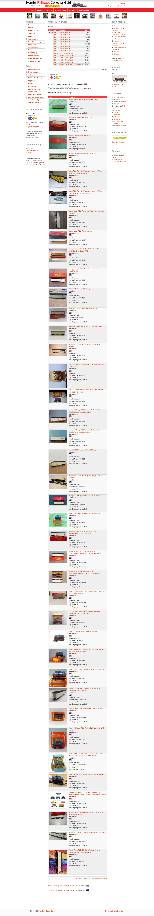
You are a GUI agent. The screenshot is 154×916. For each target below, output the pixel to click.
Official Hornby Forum (119, 161)
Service (72, 10)
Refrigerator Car (64, 32)
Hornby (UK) (30, 148)
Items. (124, 102)
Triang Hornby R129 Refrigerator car (80, 117)
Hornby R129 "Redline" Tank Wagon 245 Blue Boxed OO (87, 669)
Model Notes (32, 72)
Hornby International (32, 151)
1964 (55, 48)
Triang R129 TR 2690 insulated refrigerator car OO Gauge (87, 832)
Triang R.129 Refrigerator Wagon (79, 135)
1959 (55, 37)
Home (31, 10)
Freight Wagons (121, 125)
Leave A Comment (34, 94)
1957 (55, 32)
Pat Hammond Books (35, 97)
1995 (55, 64)
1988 (55, 58)
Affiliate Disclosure (34, 103)
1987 (55, 55)
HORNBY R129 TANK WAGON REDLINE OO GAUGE (86, 708)
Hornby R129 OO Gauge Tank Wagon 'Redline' (84, 631)
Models (40, 10)
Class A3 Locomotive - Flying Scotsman (118, 43)
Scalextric (29, 153)
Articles (31, 75)
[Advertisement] (77, 900)
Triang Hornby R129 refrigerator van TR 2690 (83, 100)
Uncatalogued (33, 56)
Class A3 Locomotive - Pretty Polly (70, 64)
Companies (32, 50)
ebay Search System (35, 100)
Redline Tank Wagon (66, 55)
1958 (55, 35)
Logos (30, 81)
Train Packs (118, 110)
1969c (56, 53)
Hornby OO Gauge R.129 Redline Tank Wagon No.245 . (86, 774)
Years (49, 10)
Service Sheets (33, 78)
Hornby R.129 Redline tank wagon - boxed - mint (84, 513)
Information (84, 10)
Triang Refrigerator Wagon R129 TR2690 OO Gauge (85, 326)
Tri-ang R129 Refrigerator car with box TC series (84, 496)
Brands (30, 36)
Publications (60, 10)
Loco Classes (33, 42)
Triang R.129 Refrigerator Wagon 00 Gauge (83, 450)
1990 (55, 62)
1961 (55, 42)
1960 (55, 39)
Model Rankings (33, 58)
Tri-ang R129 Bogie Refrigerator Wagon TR (82, 153)
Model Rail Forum (117, 159)
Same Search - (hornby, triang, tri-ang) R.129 (62, 886)
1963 (55, 46)
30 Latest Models (34, 61)
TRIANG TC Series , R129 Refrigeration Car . (83, 289)
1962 (55, 44)
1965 (55, 51)
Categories (32, 39)
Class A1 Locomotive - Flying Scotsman (118, 28)
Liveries (31, 53)
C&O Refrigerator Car (66, 53)
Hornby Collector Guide (47, 911)
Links (30, 84)
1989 (55, 60)
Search (30, 28)
